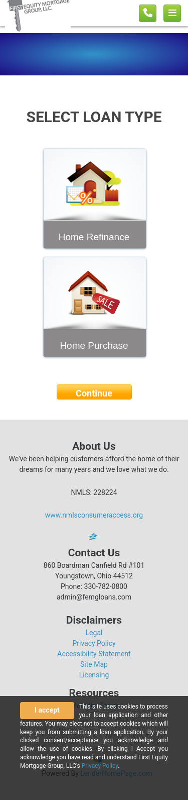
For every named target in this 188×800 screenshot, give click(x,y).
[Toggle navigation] (172, 13)
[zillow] (94, 536)
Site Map (94, 664)
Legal (94, 633)
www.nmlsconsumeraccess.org (94, 515)
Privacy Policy (93, 643)
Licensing (94, 675)
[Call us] (147, 13)
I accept (47, 710)
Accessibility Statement (93, 654)
